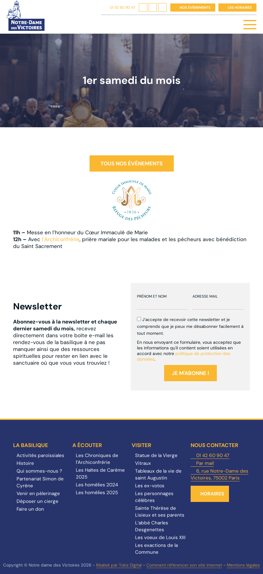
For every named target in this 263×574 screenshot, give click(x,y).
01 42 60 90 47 (122, 7)
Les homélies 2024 (97, 485)
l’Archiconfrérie (61, 239)
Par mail (205, 463)
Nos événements (195, 7)
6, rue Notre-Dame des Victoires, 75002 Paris (219, 474)
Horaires (212, 494)
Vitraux (143, 463)
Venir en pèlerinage (38, 493)
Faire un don (30, 509)
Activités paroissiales (40, 455)
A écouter (87, 445)
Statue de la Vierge (156, 455)
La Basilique (30, 445)
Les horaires (240, 7)
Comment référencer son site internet (184, 565)
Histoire (25, 463)
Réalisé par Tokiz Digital (119, 565)
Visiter (141, 445)
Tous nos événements (131, 163)
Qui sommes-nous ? (39, 471)
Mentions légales (243, 565)
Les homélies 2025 (97, 492)
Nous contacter (214, 445)
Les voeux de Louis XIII (160, 537)
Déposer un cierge (37, 501)
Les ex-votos (149, 486)
